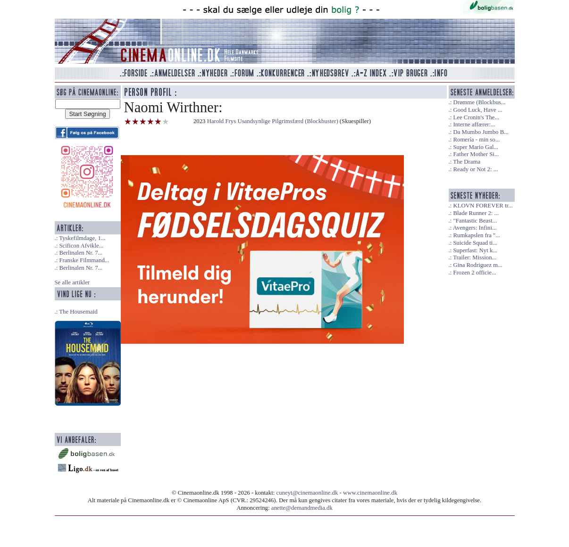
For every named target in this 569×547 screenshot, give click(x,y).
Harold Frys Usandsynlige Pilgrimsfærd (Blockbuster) (272, 121)
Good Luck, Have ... (477, 110)
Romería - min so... (476, 139)
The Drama (466, 161)
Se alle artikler (72, 282)
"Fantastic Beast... (475, 220)
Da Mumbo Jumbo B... (480, 132)
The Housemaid (78, 311)
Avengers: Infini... (475, 227)
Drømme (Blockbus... (479, 102)
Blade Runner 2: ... (476, 213)
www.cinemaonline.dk (370, 492)
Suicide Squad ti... (475, 243)
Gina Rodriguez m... (477, 265)
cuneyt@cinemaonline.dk (307, 492)
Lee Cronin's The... (476, 117)
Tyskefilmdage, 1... (82, 238)
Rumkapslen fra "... (476, 235)
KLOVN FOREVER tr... (482, 205)
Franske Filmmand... (84, 260)
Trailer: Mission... (474, 257)
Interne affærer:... (474, 124)
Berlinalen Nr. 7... (80, 252)
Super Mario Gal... (475, 147)
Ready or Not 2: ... (475, 169)
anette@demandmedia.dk (302, 508)
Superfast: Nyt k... (475, 250)
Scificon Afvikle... (81, 245)
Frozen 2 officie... (474, 272)
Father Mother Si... (476, 154)
